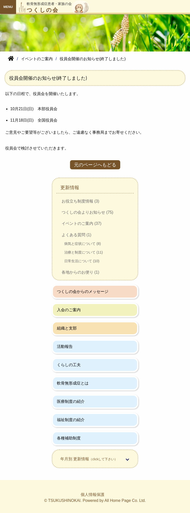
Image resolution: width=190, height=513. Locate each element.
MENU (8, 7)
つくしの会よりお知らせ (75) (87, 212)
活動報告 (65, 346)
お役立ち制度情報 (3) (80, 201)
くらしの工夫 (69, 365)
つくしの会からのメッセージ (82, 291)
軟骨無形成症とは (73, 383)
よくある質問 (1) (76, 235)
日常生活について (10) (81, 261)
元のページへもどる (95, 164)
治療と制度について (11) (83, 252)
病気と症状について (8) (82, 244)
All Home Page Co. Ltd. (125, 500)
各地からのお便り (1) (80, 272)
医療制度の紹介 (71, 401)
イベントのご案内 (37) (81, 223)
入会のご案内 (69, 310)
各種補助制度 (69, 438)
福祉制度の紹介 (71, 420)
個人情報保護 (92, 494)
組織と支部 (67, 328)
